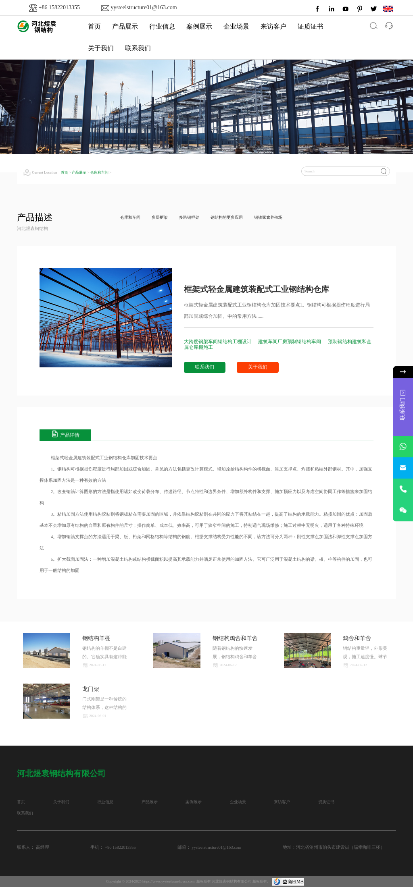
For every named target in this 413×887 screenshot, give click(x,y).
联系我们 (138, 48)
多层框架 (163, 217)
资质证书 (339, 802)
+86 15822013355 (59, 7)
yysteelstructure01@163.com (144, 7)
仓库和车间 (99, 172)
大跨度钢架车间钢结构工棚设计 (218, 341)
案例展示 (199, 26)
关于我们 (101, 48)
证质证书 (310, 26)
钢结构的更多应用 (234, 217)
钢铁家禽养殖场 (278, 217)
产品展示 (125, 26)
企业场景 (236, 26)
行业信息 (162, 26)
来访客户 (273, 26)
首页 (94, 26)
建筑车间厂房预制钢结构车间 (290, 341)
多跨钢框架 (194, 217)
